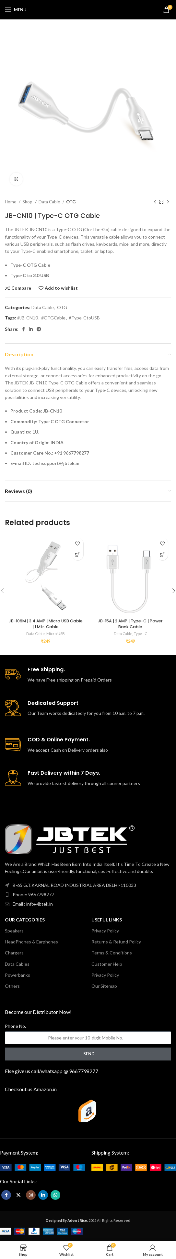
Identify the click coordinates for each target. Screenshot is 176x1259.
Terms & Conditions (111, 952)
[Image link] (42, 1166)
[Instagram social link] (31, 1195)
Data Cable (50, 201)
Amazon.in (45, 1089)
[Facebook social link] (23, 329)
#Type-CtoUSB (84, 317)
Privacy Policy (105, 930)
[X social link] (18, 1195)
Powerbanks (17, 975)
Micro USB (55, 633)
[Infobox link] (88, 674)
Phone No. (15, 1026)
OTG (71, 201)
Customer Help (106, 964)
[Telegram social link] (39, 329)
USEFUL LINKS (106, 919)
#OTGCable (53, 317)
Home (11, 201)
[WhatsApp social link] (55, 1195)
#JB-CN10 (27, 317)
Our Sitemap (104, 986)
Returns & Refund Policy (116, 941)
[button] (77, 554)
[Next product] (168, 202)
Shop (27, 201)
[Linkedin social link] (31, 329)
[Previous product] (155, 202)
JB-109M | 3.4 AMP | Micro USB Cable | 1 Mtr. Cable (46, 624)
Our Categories (25, 919)
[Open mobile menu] (16, 9)
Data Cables (17, 964)
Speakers (14, 930)
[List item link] (88, 894)
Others (12, 986)
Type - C (140, 633)
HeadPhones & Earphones (31, 941)
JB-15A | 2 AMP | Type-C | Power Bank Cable (130, 624)
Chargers (14, 952)
